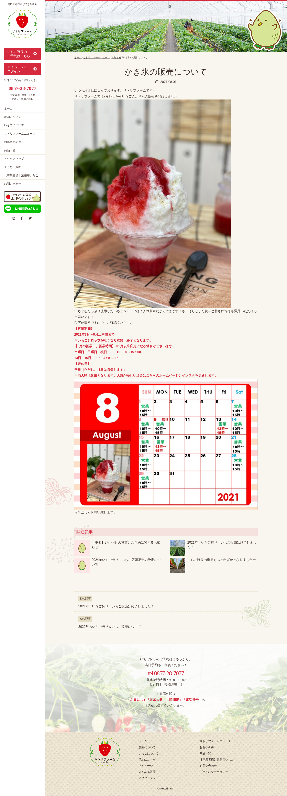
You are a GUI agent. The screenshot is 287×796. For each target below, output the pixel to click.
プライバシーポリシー (214, 771)
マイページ (146, 765)
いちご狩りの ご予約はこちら (22, 54)
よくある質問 (12, 167)
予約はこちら (147, 759)
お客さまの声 (12, 142)
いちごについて (14, 125)
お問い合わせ (12, 183)
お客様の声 (207, 747)
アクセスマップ (14, 158)
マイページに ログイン (22, 69)
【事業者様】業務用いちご (21, 175)
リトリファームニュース (19, 133)
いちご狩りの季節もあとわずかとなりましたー (221, 560)
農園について (12, 116)
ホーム (8, 108)
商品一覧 (9, 150)
